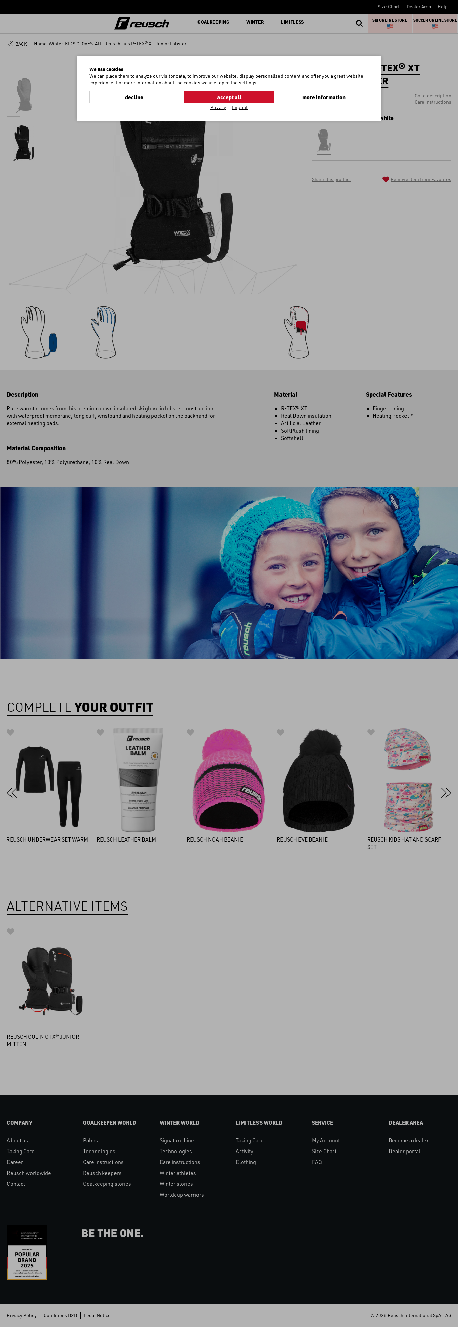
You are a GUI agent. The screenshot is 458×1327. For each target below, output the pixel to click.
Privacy (218, 107)
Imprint (240, 107)
